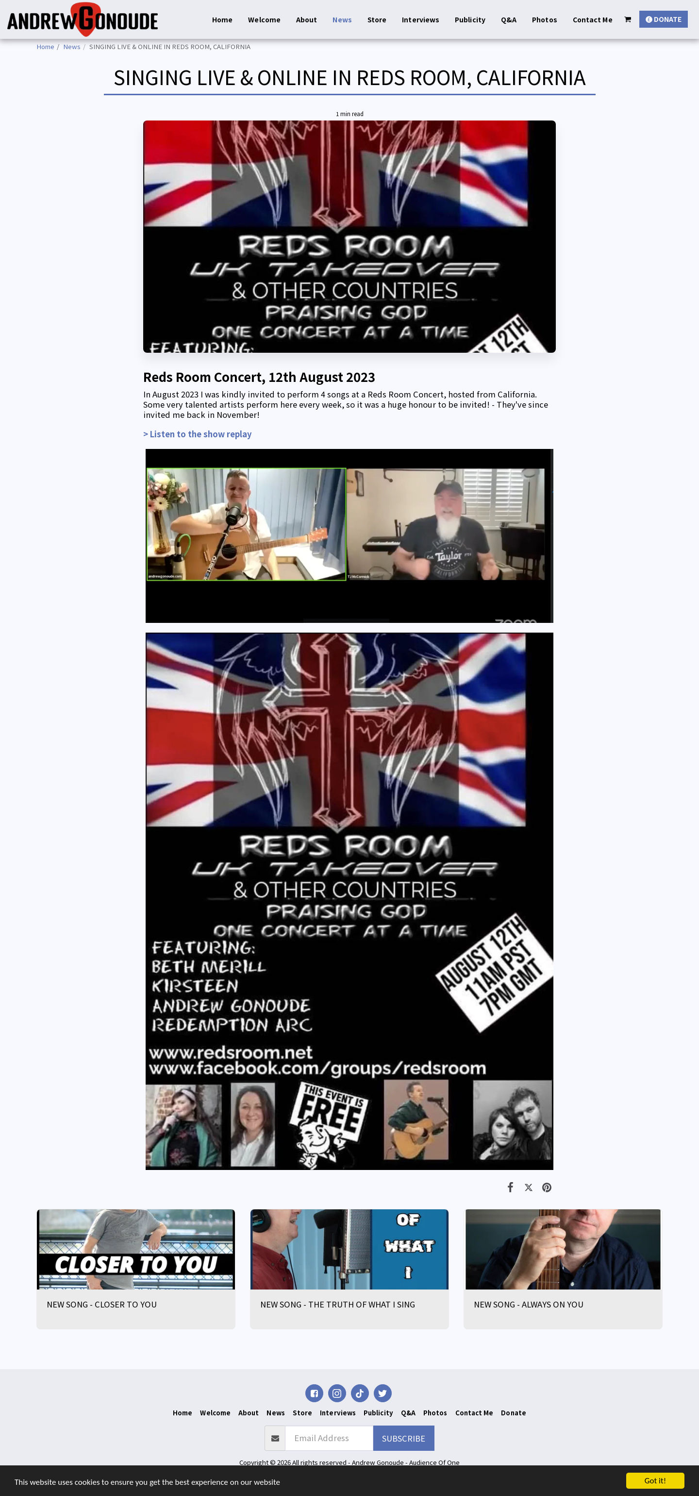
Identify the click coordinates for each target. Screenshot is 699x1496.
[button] (628, 19)
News (72, 46)
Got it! (655, 1481)
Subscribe (403, 1438)
